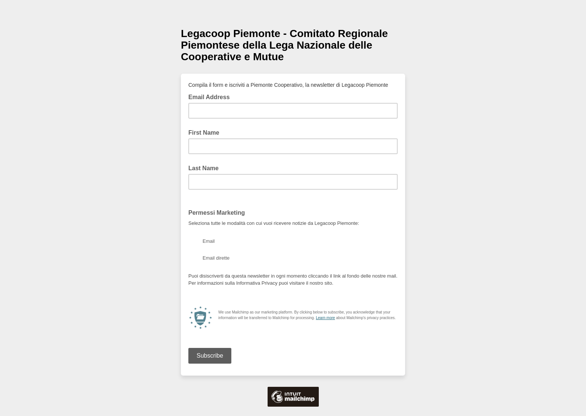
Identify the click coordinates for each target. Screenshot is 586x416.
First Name (203, 132)
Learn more (325, 318)
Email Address (211, 96)
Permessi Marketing (218, 212)
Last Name (203, 168)
